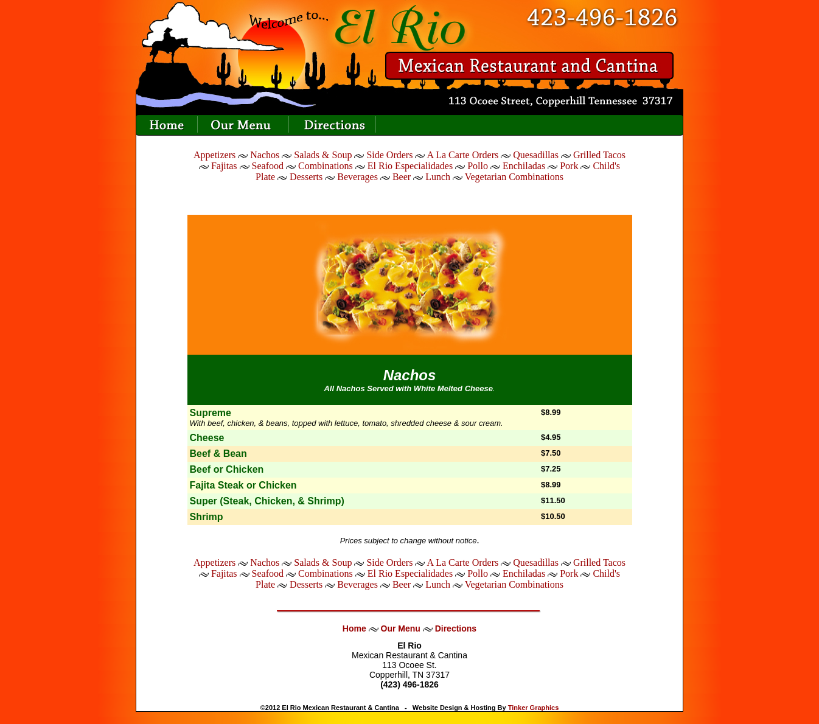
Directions (455, 628)
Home (354, 628)
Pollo (477, 166)
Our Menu (400, 628)
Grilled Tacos (599, 155)
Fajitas (224, 166)
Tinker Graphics (533, 707)
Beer (401, 177)
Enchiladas (524, 166)
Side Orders (389, 155)
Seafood (268, 166)
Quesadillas (536, 155)
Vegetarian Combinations (514, 177)
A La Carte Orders (463, 155)
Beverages (357, 177)
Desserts (306, 177)
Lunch (437, 177)
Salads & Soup (323, 155)
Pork (569, 166)
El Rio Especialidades (410, 166)
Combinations (325, 166)
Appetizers (215, 155)
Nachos (264, 155)
